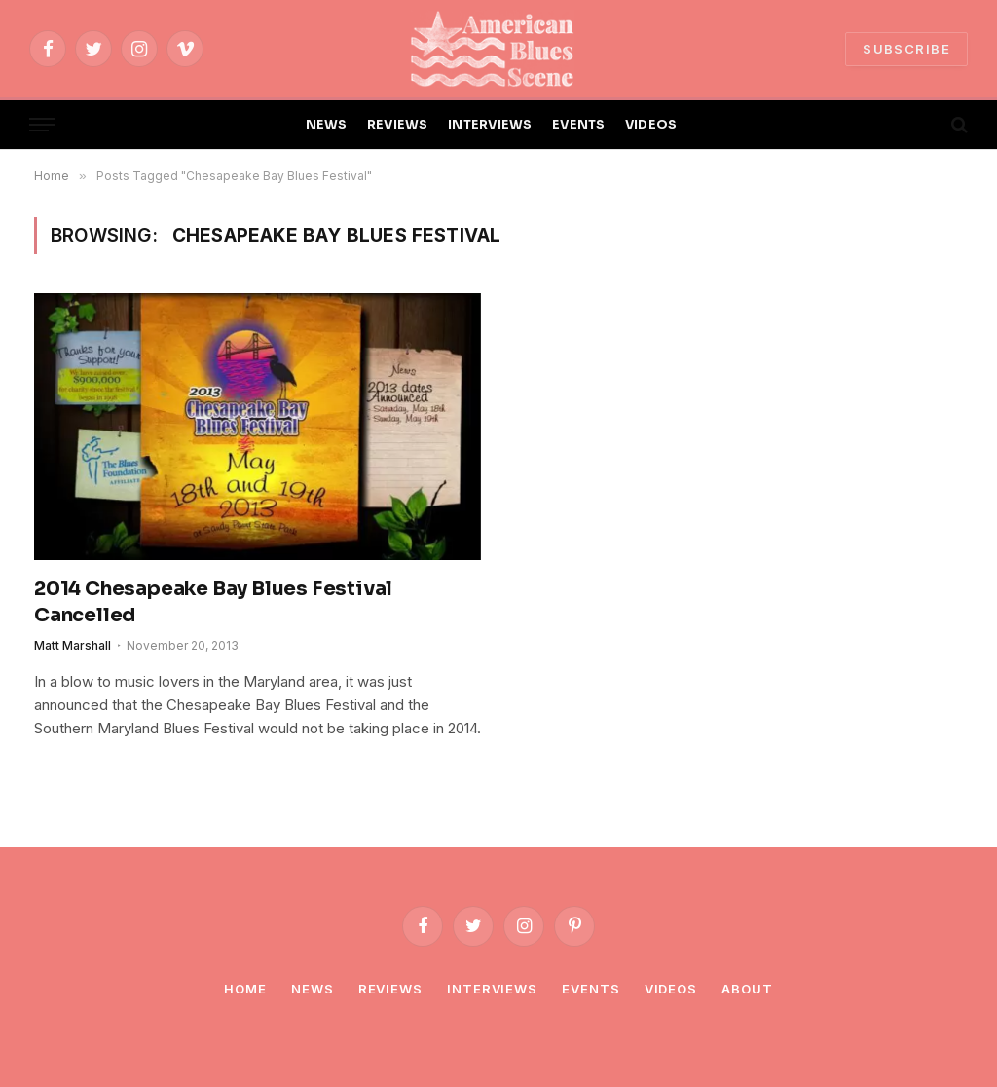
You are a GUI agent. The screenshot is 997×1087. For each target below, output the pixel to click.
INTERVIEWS (490, 124)
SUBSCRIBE (906, 48)
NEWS (327, 124)
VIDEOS (651, 124)
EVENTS (579, 124)
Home (245, 988)
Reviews (390, 988)
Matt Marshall (72, 645)
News (312, 988)
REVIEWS (397, 124)
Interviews (492, 988)
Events (590, 988)
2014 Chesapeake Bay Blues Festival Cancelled (213, 602)
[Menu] (42, 125)
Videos (671, 988)
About (747, 988)
